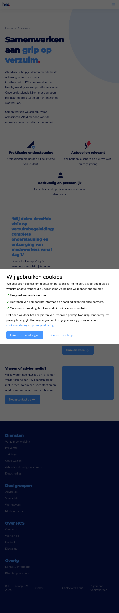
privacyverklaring (43, 325)
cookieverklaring (16, 325)
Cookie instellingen (63, 335)
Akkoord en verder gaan (25, 335)
